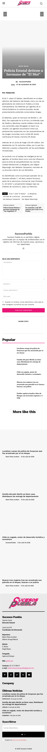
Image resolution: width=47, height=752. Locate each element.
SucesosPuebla (25, 82)
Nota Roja (24, 66)
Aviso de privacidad (19, 740)
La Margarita (32, 194)
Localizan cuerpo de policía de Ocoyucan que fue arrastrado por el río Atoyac (30, 350)
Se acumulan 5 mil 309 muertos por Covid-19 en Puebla (34, 209)
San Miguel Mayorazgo (30, 199)
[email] (23, 728)
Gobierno (5, 715)
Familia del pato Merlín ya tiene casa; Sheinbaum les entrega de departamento (29, 361)
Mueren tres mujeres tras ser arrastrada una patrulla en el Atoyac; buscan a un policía (31, 384)
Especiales (6, 699)
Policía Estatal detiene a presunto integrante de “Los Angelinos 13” (11, 209)
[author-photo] (3, 456)
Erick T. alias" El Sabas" (17, 194)
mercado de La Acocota (11, 196)
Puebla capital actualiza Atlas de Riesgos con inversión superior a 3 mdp (29, 395)
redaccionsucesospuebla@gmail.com (21, 668)
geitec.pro (9, 661)
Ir (23, 734)
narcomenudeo (27, 196)
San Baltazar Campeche (11, 199)
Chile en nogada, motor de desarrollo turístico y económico (29, 373)
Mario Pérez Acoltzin (12, 457)
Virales (5, 707)
